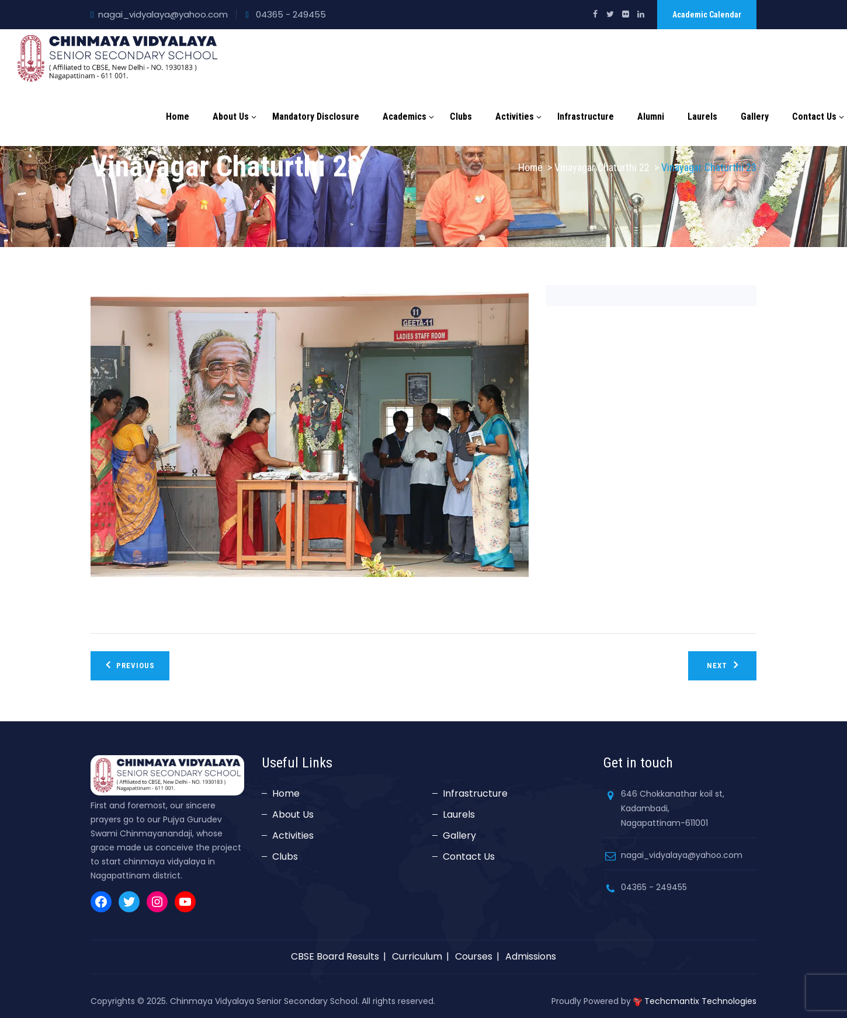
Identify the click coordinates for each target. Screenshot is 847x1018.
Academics (404, 116)
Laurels (702, 116)
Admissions (530, 956)
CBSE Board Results (335, 956)
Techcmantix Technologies (700, 1001)
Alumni (650, 116)
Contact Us (814, 116)
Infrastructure (585, 116)
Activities (514, 116)
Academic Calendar (706, 14)
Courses (473, 956)
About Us (231, 116)
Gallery (755, 116)
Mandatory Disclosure (315, 116)
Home (177, 116)
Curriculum (417, 956)
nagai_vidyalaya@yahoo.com (163, 14)
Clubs (461, 116)
